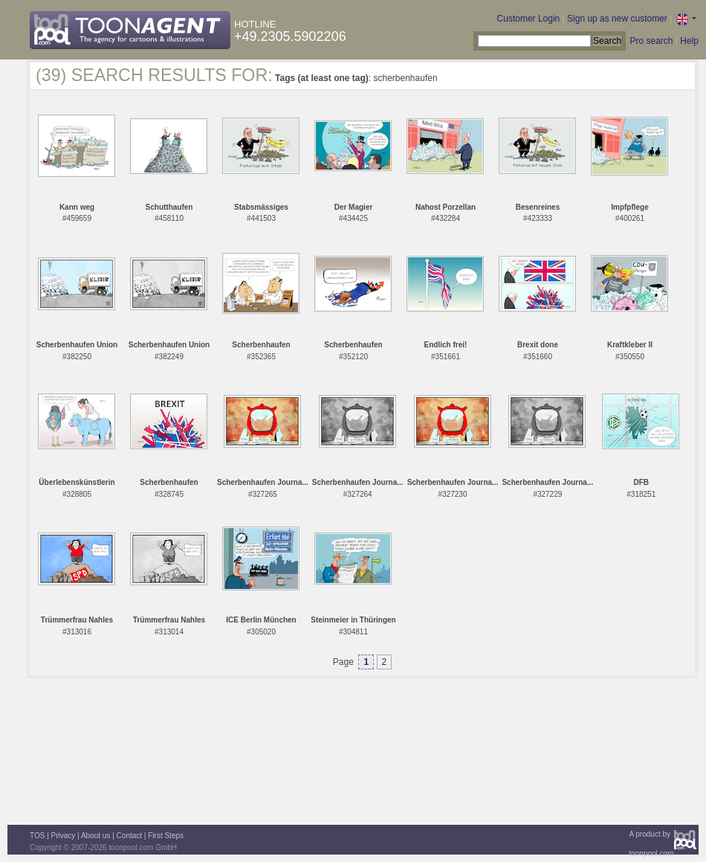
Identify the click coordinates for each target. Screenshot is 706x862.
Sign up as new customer (617, 18)
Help (689, 41)
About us (95, 836)
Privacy (63, 836)
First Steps (166, 836)
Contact (129, 836)
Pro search (651, 41)
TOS (37, 836)
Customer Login (528, 18)
